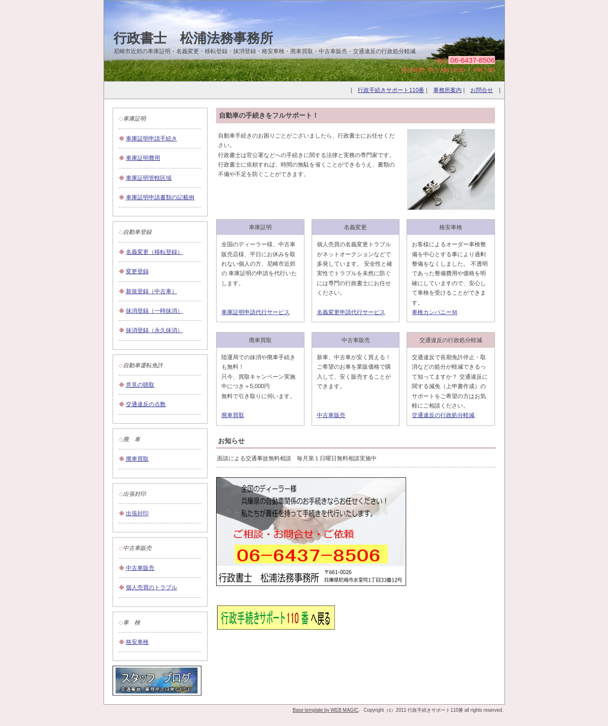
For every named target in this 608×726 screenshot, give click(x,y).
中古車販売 (140, 568)
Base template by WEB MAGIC (325, 710)
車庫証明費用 (143, 158)
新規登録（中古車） (151, 291)
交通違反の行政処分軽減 (443, 415)
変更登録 (137, 271)
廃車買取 (137, 459)
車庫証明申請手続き (151, 138)
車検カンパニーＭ (434, 312)
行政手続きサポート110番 (391, 90)
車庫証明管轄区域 (148, 178)
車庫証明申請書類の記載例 (160, 197)
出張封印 (137, 513)
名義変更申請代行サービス (351, 312)
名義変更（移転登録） (154, 252)
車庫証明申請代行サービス (255, 312)
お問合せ (481, 90)
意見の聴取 (140, 385)
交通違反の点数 (146, 404)
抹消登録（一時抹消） (154, 310)
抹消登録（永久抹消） (154, 330)
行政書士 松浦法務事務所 (193, 38)
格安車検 (137, 642)
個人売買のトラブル (151, 587)
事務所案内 (447, 90)
